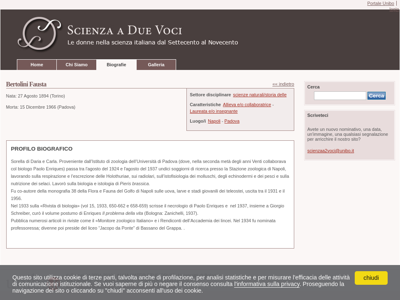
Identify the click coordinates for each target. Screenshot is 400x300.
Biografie (116, 64)
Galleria (156, 64)
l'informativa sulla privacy (266, 284)
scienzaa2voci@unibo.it (330, 150)
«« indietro (283, 83)
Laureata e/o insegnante (213, 111)
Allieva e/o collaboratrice (247, 104)
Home (36, 64)
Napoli (214, 121)
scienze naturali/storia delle (259, 94)
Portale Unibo (380, 3)
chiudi (371, 277)
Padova (232, 121)
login (394, 9)
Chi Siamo (76, 64)
